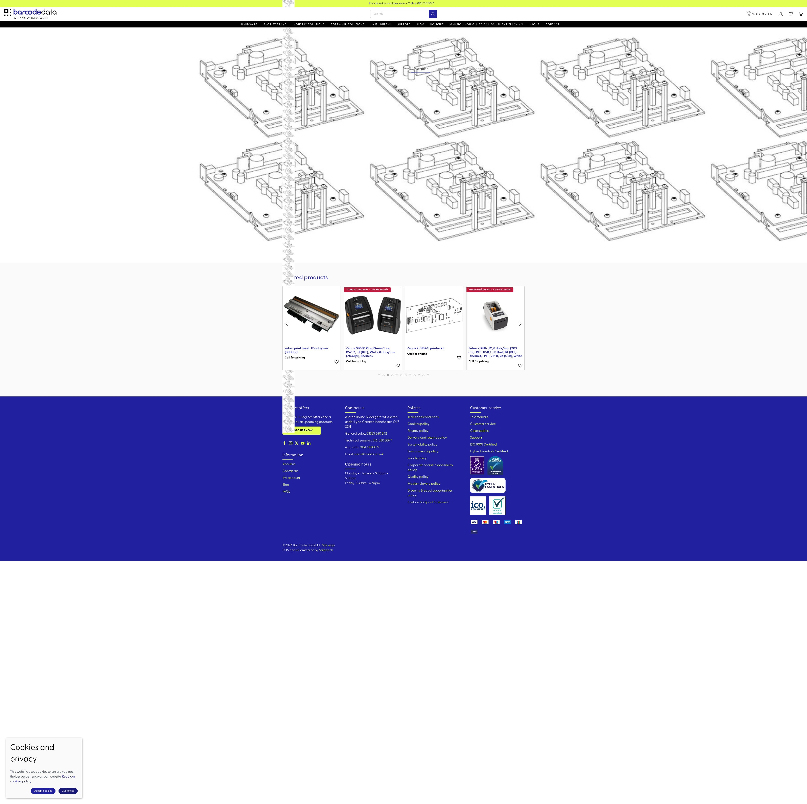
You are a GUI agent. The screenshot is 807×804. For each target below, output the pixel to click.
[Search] (403, 14)
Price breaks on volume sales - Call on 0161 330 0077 (413, 3)
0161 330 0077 (382, 440)
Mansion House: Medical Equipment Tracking (486, 24)
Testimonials (479, 417)
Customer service (483, 424)
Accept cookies (43, 790)
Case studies (479, 431)
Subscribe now (302, 430)
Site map (328, 545)
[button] (791, 14)
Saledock (326, 550)
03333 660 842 (759, 13)
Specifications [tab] (446, 69)
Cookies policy (419, 424)
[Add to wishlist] (337, 357)
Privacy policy (418, 431)
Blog (420, 24)
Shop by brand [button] (275, 24)
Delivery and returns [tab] (478, 69)
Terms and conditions (423, 417)
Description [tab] (420, 69)
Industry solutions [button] (309, 24)
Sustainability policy (422, 444)
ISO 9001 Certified (483, 444)
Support (476, 437)
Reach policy (417, 458)
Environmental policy (423, 451)
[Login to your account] (781, 14)
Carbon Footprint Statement (428, 502)
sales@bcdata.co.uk (369, 454)
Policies (437, 24)
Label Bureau (381, 24)
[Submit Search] (433, 14)
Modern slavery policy (424, 484)
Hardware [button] (249, 24)
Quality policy (418, 477)
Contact (553, 24)
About (534, 24)
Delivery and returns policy (427, 437)
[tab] (379, 375)
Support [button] (403, 24)
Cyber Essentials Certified (489, 451)
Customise (68, 790)
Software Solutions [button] (348, 24)
